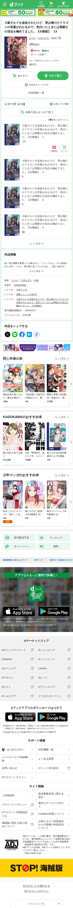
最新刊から (63, 104)
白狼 (36, 257)
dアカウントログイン (14, 754)
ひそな (32, 38)
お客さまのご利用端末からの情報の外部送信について (51, 802)
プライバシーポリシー (14, 781)
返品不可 (32, 47)
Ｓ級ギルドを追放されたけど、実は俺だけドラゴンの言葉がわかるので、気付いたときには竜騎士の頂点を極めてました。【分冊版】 (42, 279)
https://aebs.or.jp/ (33, 830)
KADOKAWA (20, 262)
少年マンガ (21, 267)
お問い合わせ (9, 745)
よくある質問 (46, 736)
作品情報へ (34, 77)
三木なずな (43, 38)
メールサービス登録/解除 (15, 736)
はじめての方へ (13, 727)
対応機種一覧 (46, 726)
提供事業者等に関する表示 (51, 773)
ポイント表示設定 (48, 745)
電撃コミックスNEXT (26, 272)
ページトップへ (36, 881)
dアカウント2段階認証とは (15, 791)
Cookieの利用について (51, 791)
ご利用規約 (8, 772)
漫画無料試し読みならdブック (15, 537)
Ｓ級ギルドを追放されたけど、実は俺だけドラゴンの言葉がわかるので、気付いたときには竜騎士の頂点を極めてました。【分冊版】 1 (45, 116)
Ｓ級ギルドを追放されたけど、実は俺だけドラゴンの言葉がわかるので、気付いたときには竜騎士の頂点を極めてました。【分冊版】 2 (45, 144)
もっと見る (60, 336)
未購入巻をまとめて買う (39, 96)
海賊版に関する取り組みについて (14, 802)
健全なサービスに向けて (51, 782)
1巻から (52, 104)
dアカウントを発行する (36, 863)
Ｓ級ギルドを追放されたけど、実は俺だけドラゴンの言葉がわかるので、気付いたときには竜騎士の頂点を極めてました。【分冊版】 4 (45, 199)
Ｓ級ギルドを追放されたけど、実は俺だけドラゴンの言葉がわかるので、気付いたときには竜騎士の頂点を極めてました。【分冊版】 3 (45, 171)
